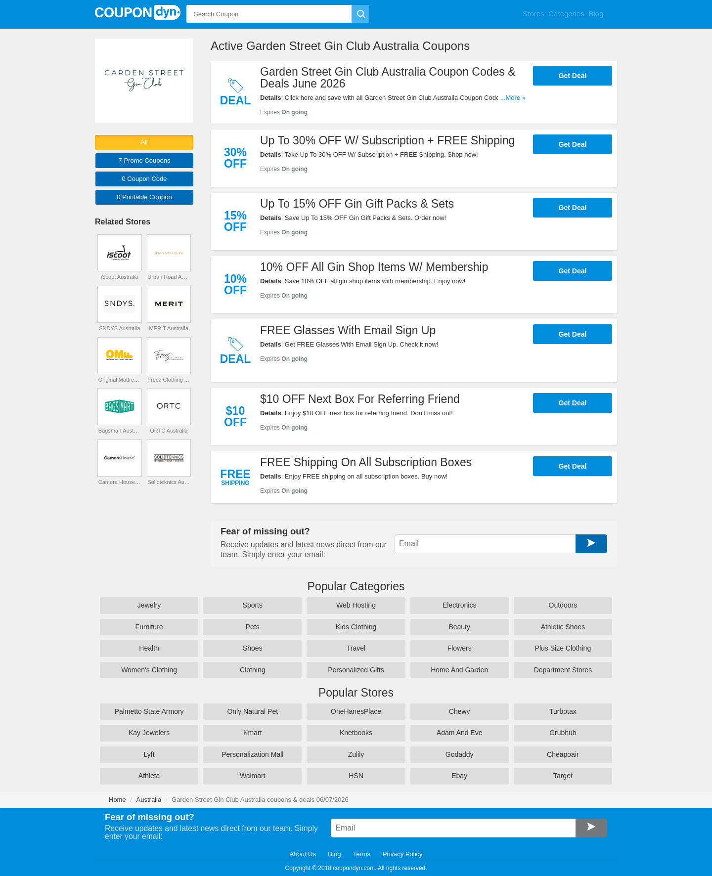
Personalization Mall (252, 754)
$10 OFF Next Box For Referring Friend (360, 399)
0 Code (144, 178)
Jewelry (149, 605)
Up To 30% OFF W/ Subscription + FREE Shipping (387, 140)
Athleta (149, 776)
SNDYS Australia (119, 328)
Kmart (252, 733)
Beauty (459, 627)
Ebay (459, 776)
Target (563, 776)
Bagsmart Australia (119, 431)
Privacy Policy (403, 854)
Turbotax (563, 711)
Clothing (252, 670)
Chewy (459, 711)
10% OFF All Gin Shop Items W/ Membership (374, 267)
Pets (253, 627)
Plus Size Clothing (563, 648)
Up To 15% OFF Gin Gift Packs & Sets (357, 204)
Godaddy (459, 754)
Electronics (459, 605)
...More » (513, 97)
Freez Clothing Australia (168, 380)
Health (149, 648)
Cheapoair (563, 754)
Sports (253, 605)
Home (117, 799)
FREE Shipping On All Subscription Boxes (366, 462)
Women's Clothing (149, 670)
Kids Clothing (356, 627)
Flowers (459, 648)
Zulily (356, 754)
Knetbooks (356, 733)
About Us (302, 854)
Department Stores (563, 670)
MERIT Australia (168, 328)
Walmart (253, 776)
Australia (149, 799)
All (143, 142)
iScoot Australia (119, 277)
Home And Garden (459, 670)
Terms (361, 854)
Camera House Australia (119, 482)
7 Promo (145, 160)
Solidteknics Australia (168, 482)
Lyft (149, 754)
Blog (334, 854)
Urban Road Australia (168, 277)
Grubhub (562, 733)
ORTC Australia (168, 431)
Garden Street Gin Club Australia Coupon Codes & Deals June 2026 (388, 77)
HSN (356, 776)
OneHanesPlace (356, 711)
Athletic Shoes (563, 627)
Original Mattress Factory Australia (119, 380)
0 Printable (144, 197)
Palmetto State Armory (149, 711)
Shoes (253, 648)
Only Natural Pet (252, 711)
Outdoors (563, 605)
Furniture (149, 627)
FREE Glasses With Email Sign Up (348, 330)
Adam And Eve (460, 733)
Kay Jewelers (149, 733)
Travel (356, 648)
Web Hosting (356, 605)
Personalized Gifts (356, 670)
